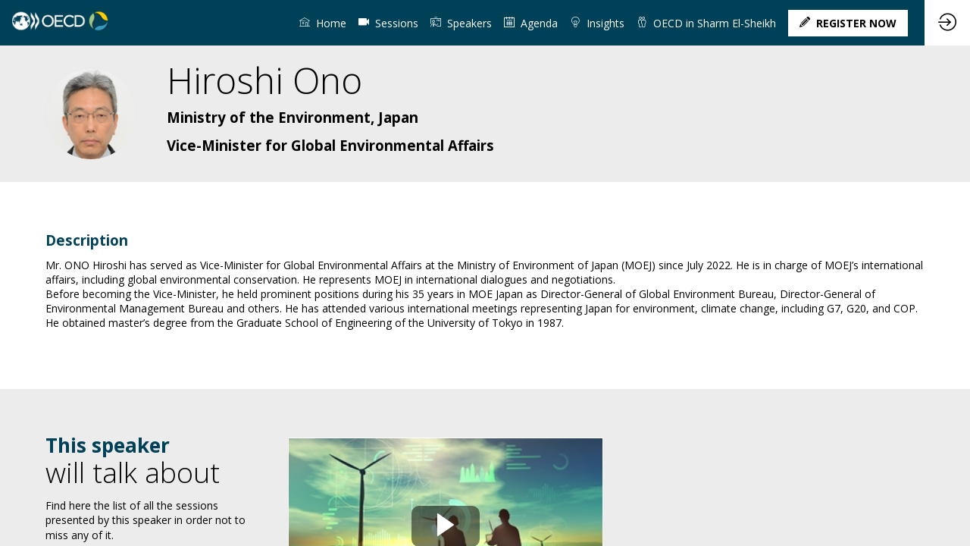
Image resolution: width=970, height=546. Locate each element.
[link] (322, 23)
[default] (388, 23)
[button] (848, 23)
